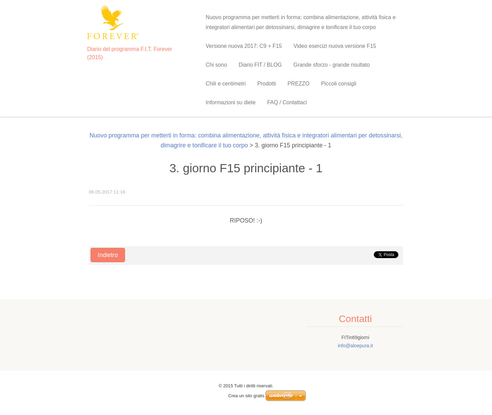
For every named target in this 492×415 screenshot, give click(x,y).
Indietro (108, 255)
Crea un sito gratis (246, 395)
